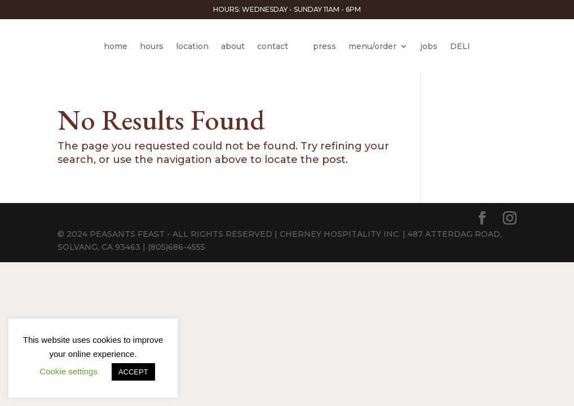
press (324, 46)
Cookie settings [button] (68, 371)
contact (272, 46)
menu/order (372, 46)
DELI (460, 46)
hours (152, 46)
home (115, 46)
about (233, 46)
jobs (429, 46)
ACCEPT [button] (133, 372)
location (192, 46)
